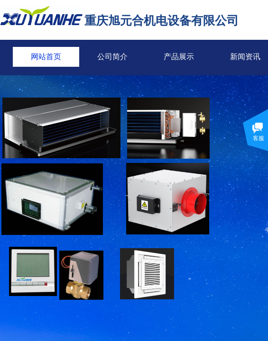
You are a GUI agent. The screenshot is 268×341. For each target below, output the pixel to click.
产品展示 (179, 57)
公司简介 (112, 57)
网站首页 (46, 57)
